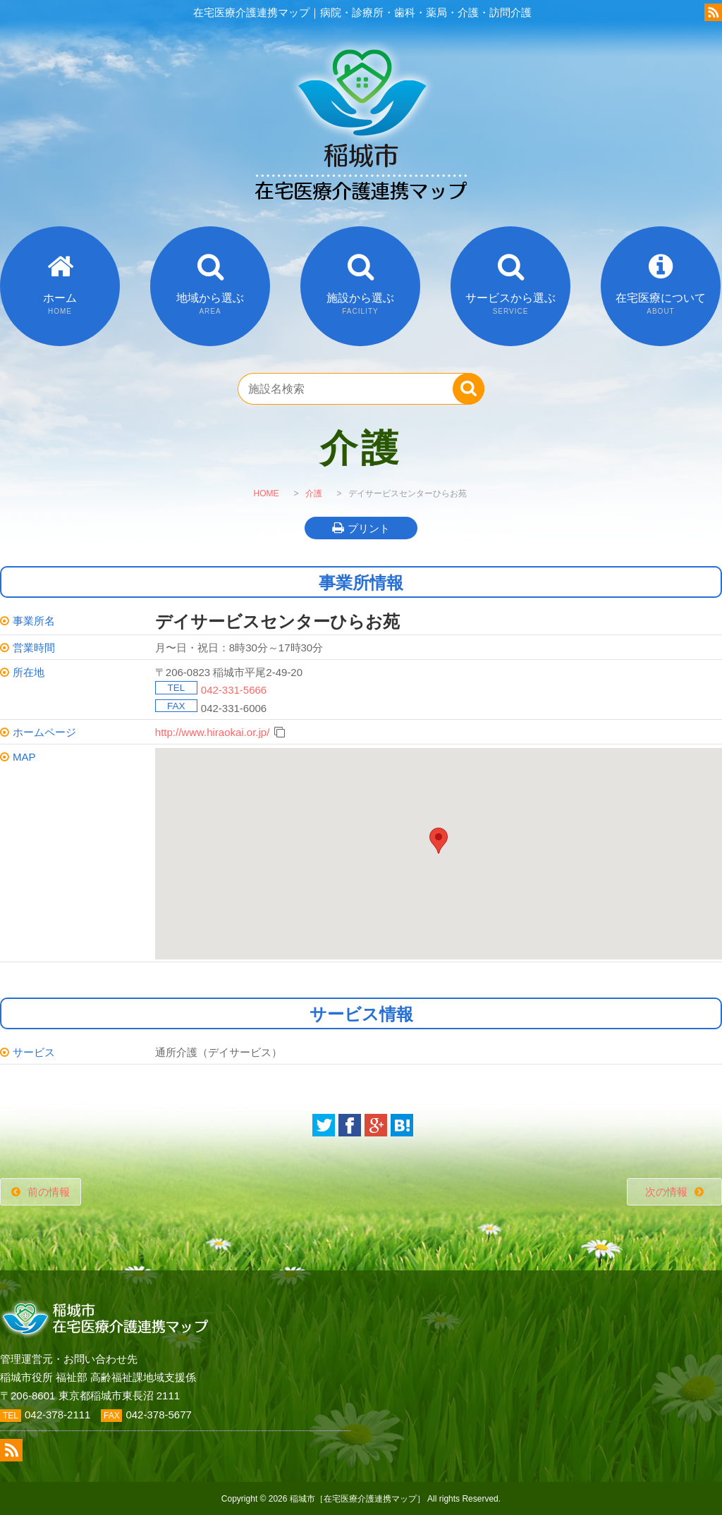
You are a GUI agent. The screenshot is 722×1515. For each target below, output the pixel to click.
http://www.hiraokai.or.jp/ (212, 732)
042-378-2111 (57, 1415)
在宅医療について (661, 303)
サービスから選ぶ (510, 303)
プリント (369, 528)
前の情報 (48, 1192)
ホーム (60, 303)
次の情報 (666, 1192)
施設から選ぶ (360, 303)
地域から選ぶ (210, 303)
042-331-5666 (234, 690)
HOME (266, 493)
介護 (313, 493)
